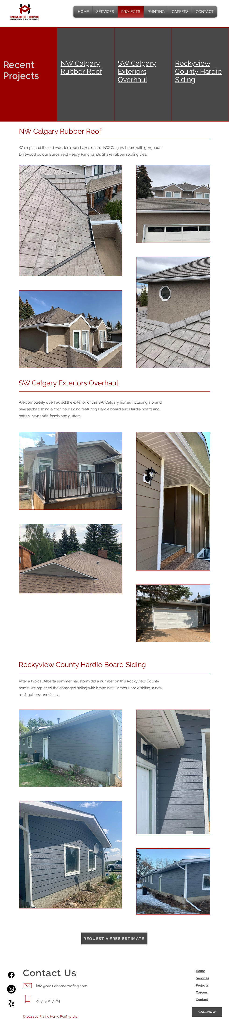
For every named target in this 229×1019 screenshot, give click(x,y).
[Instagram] (11, 989)
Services (202, 978)
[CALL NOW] (207, 1012)
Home (200, 971)
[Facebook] (11, 975)
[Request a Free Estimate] (114, 938)
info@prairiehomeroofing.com (61, 986)
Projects (202, 985)
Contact (202, 999)
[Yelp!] (11, 1003)
